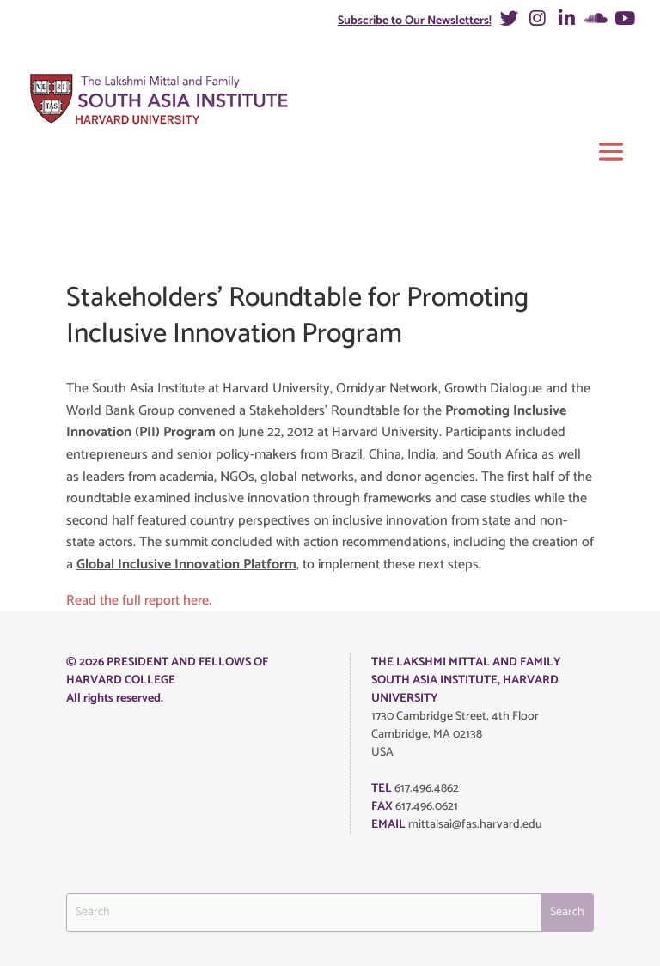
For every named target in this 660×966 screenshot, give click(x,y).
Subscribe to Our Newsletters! (415, 21)
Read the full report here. (138, 600)
